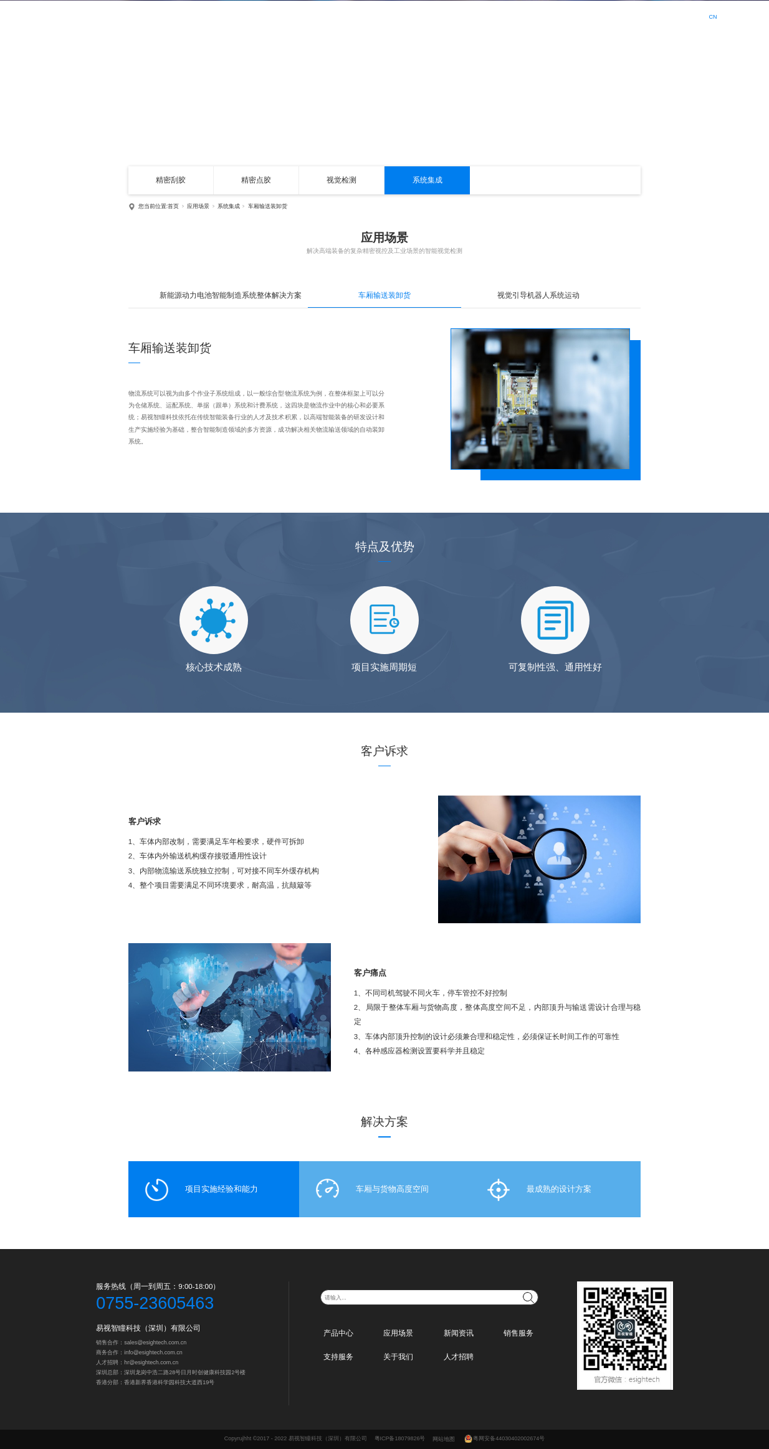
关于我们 (562, 15)
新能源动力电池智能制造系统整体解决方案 (231, 295)
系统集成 (427, 180)
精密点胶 (256, 180)
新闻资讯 (433, 15)
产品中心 (348, 15)
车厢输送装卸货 (267, 206)
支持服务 (519, 15)
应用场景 (391, 15)
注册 (680, 16)
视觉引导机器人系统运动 (538, 295)
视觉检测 (341, 180)
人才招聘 (605, 15)
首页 (311, 15)
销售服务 (476, 15)
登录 (657, 16)
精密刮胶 (171, 180)
